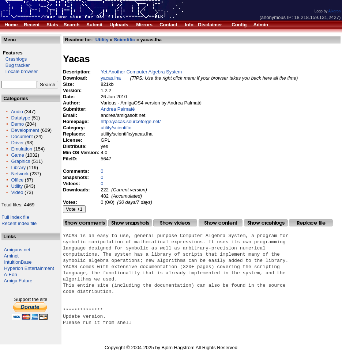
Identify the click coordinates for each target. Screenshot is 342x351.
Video (17, 192)
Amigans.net (17, 249)
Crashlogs (14, 59)
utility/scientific (116, 127)
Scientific (124, 39)
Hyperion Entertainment (29, 268)
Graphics (20, 161)
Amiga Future (18, 280)
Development (25, 130)
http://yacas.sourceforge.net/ (131, 121)
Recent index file (19, 223)
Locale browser (19, 71)
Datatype (20, 118)
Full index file (15, 217)
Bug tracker (15, 65)
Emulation (21, 149)
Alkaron (334, 11)
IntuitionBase (17, 262)
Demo (17, 124)
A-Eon (10, 274)
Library (18, 167)
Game (17, 155)
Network (20, 173)
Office (17, 180)
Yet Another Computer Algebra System (141, 72)
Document (22, 136)
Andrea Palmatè (118, 109)
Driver (17, 142)
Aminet (11, 256)
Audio (17, 111)
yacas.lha (111, 78)
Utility (17, 186)
